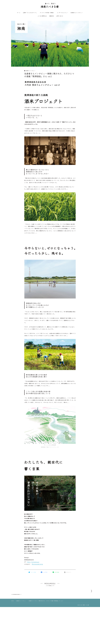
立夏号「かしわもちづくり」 (30, 13)
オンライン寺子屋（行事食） (47, 13)
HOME (12, 612)
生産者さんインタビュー (77, 13)
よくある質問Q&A (42, 16)
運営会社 (51, 16)
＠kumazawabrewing (37, 564)
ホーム (18, 13)
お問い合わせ (59, 16)
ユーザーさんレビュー (62, 13)
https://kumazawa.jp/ (33, 562)
